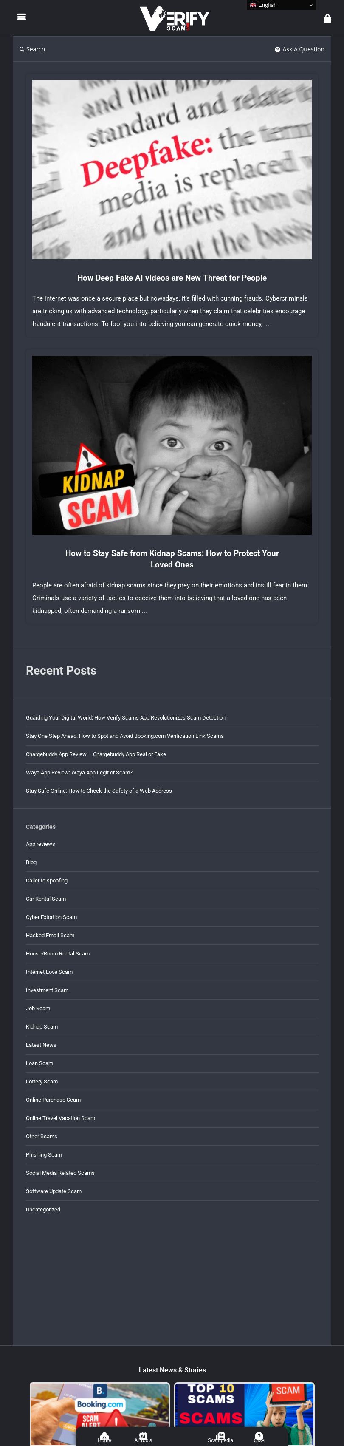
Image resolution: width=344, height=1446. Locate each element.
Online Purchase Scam (53, 1100)
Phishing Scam (44, 1154)
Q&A (259, 1440)
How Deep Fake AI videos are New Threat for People (172, 278)
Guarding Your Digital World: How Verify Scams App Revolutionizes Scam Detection (126, 717)
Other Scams (41, 1136)
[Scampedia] (220, 1436)
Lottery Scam (42, 1081)
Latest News (41, 1045)
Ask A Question (299, 49)
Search (32, 49)
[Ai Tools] (143, 1436)
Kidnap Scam (42, 1027)
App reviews (40, 844)
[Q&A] (259, 1436)
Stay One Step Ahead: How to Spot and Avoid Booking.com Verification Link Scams (125, 736)
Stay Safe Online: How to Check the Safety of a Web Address (99, 791)
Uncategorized (43, 1209)
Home (104, 1440)
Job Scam (38, 1008)
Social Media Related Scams (60, 1173)
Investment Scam (47, 990)
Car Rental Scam (46, 899)
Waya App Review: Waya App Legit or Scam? (79, 772)
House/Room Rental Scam (58, 953)
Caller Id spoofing (47, 880)
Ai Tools (143, 1440)
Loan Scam (39, 1063)
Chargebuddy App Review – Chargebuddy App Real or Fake (96, 754)
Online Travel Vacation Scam (60, 1118)
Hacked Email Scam (50, 935)
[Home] (104, 1436)
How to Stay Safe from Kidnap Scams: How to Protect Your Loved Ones (172, 559)
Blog (31, 862)
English (263, 5)
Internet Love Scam (49, 972)
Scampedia (220, 1440)
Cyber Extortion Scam (51, 917)
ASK (182, 1440)
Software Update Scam (54, 1191)
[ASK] (182, 1436)
